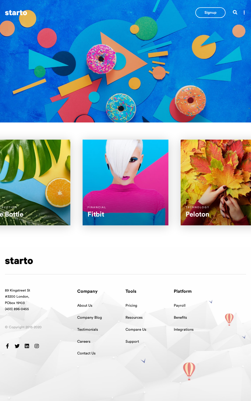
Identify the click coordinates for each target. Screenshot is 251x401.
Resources (134, 317)
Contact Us (86, 353)
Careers (83, 341)
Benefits (180, 317)
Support (132, 341)
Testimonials (87, 329)
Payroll (180, 305)
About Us (84, 305)
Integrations (184, 329)
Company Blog (89, 317)
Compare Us (136, 329)
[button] (210, 12)
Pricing (131, 305)
